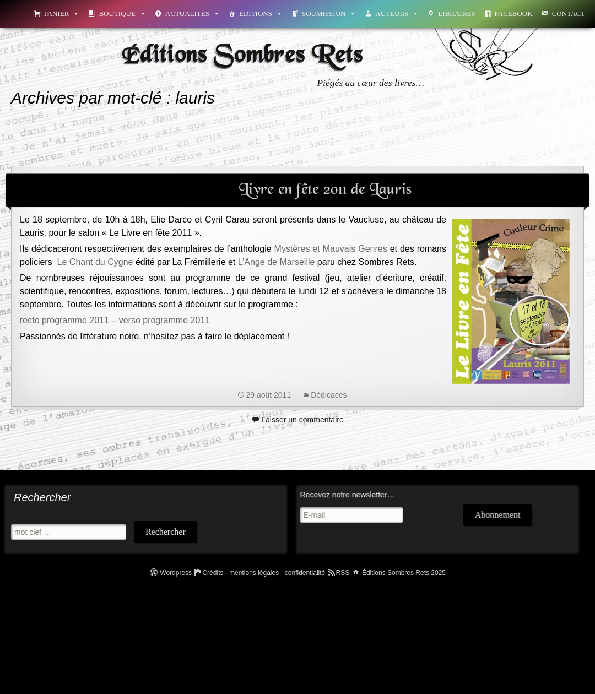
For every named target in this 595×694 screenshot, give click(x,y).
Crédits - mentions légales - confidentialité (263, 573)
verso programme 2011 (164, 320)
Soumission (329, 13)
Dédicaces (329, 395)
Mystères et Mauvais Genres (330, 248)
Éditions (261, 13)
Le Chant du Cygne (95, 262)
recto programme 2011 (64, 320)
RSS (343, 573)
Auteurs (397, 13)
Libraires (456, 13)
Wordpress (176, 573)
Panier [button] (62, 13)
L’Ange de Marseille (276, 262)
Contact (568, 13)
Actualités (192, 13)
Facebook (514, 13)
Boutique (122, 13)
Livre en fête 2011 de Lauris (325, 190)
